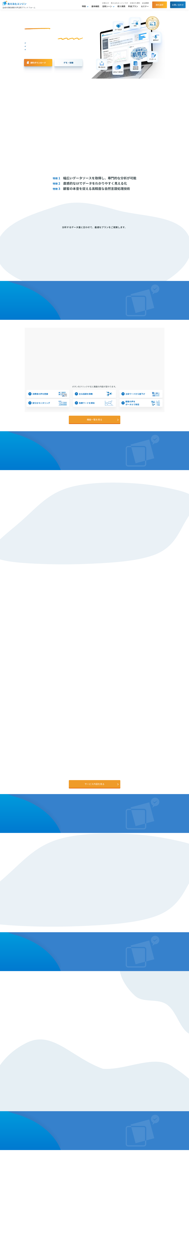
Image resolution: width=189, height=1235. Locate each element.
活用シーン (107, 7)
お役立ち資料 (135, 3)
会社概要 (145, 3)
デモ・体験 (68, 62)
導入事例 (121, 7)
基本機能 (95, 7)
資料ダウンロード (38, 62)
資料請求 (159, 5)
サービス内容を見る (94, 800)
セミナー (145, 7)
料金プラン (133, 7)
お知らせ (105, 3)
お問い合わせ (178, 5)
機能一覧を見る (94, 433)
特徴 (84, 7)
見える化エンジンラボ (119, 3)
